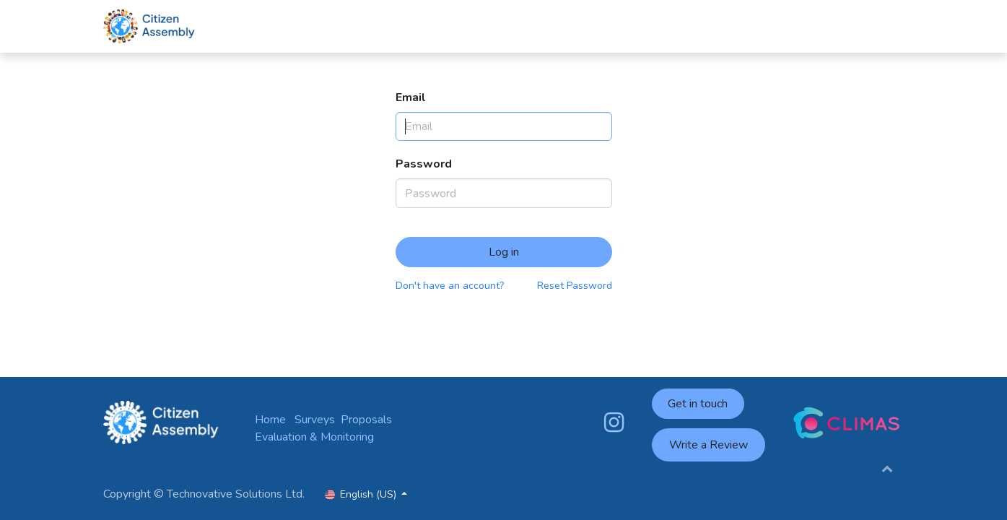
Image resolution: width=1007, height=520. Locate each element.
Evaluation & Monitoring (314, 437)
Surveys (315, 420)
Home (270, 420)
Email (411, 97)
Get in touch (698, 404)
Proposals (366, 420)
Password (424, 164)
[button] (887, 468)
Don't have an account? (450, 285)
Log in (504, 252)
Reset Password (574, 285)
